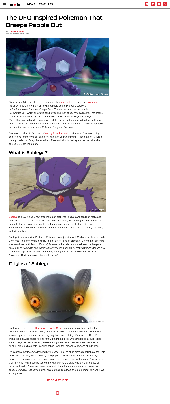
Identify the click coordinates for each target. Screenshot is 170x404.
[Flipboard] (153, 5)
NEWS (31, 4)
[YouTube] (146, 5)
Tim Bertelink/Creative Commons (93, 321)
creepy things (68, 102)
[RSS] (165, 5)
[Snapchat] (159, 5)
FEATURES (46, 4)
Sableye (13, 217)
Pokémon (92, 102)
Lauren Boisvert (17, 32)
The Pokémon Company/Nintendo (96, 94)
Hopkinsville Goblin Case (48, 328)
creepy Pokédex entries (57, 133)
